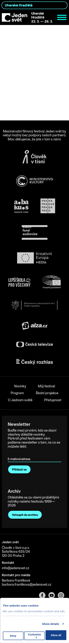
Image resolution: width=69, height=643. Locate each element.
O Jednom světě (20, 400)
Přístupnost (52, 400)
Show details (50, 623)
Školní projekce (47, 393)
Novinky (20, 386)
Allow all (56, 635)
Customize (34, 635)
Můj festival (46, 386)
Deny (13, 635)
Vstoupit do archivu (25, 514)
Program (17, 393)
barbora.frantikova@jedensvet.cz (26, 584)
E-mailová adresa (20, 453)
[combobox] (34, 5)
